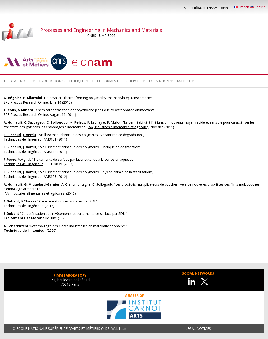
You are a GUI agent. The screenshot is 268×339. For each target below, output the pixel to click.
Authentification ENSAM (200, 7)
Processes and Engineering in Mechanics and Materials (101, 30)
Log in (224, 7)
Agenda (183, 81)
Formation (159, 81)
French (242, 7)
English (258, 7)
